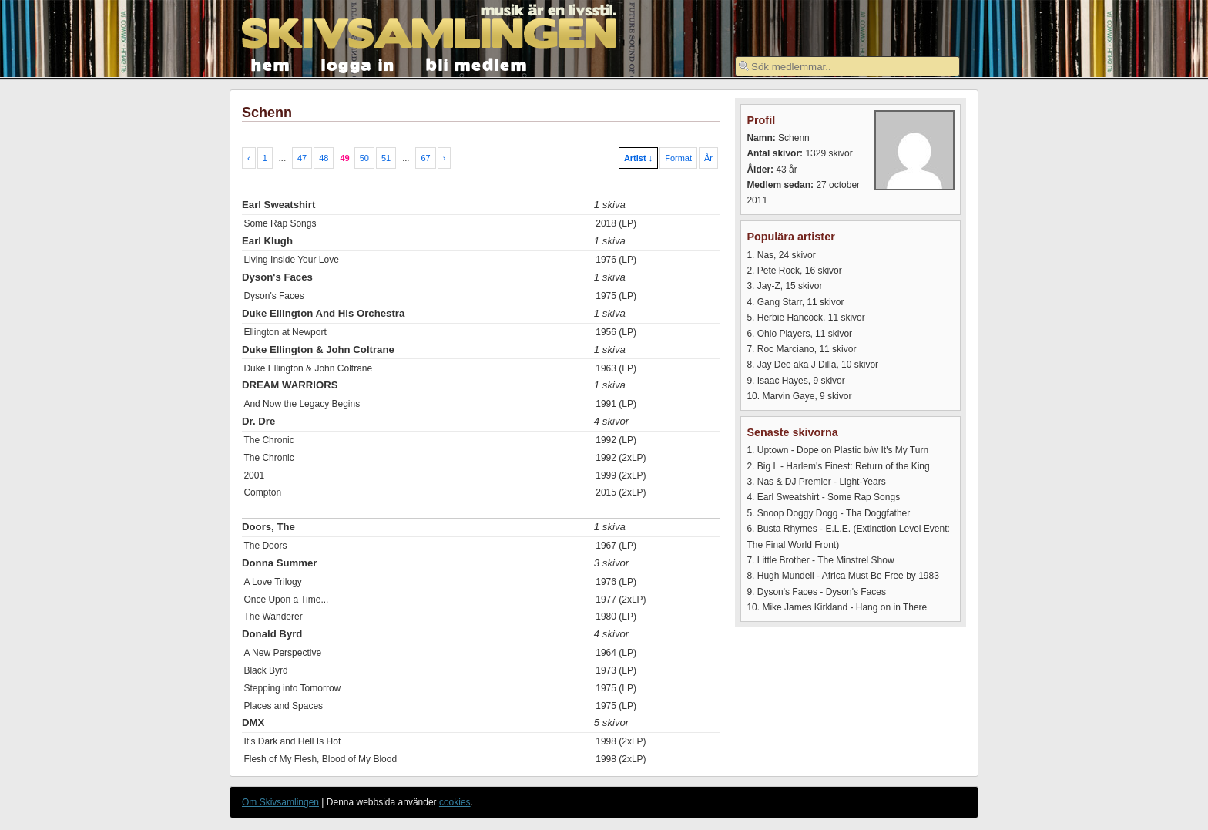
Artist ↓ (638, 158)
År (708, 158)
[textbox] (847, 66)
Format (678, 158)
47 (302, 158)
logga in (358, 63)
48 (323, 158)
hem (270, 63)
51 (386, 158)
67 (425, 158)
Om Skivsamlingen (280, 802)
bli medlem (477, 63)
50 (364, 158)
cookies (455, 802)
